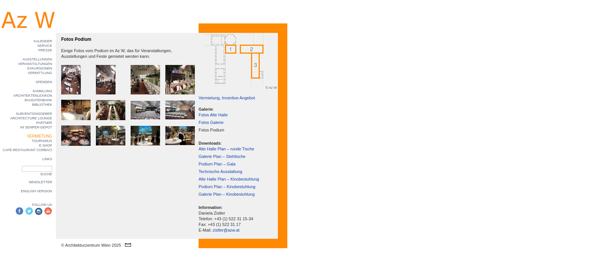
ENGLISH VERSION (36, 191)
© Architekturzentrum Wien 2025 (91, 245)
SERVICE (44, 46)
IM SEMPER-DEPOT (36, 127)
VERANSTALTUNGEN (35, 64)
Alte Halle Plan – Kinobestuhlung (229, 179)
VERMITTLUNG (40, 73)
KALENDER (43, 41)
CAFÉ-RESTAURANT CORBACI (27, 150)
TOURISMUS (42, 141)
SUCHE (46, 174)
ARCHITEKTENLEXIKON (32, 95)
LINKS (47, 159)
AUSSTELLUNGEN (37, 59)
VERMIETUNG (39, 136)
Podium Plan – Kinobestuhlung (227, 186)
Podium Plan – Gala (217, 164)
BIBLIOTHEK (42, 105)
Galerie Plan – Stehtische (222, 156)
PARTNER (44, 123)
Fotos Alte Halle (213, 115)
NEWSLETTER (40, 182)
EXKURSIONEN (39, 68)
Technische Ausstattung (220, 171)
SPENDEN (43, 82)
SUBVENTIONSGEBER (34, 114)
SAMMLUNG (42, 91)
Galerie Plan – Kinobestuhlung (227, 194)
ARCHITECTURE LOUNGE (31, 118)
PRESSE (45, 50)
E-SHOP (45, 145)
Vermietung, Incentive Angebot (227, 98)
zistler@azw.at (226, 230)
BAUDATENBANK (38, 100)
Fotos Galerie (211, 122)
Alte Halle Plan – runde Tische (226, 149)
